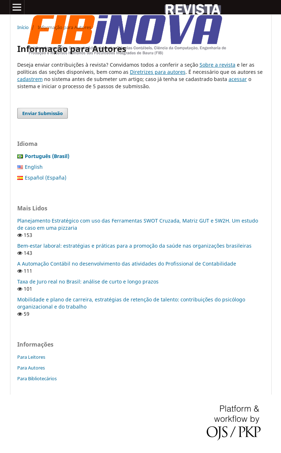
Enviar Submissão (42, 113)
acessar (238, 79)
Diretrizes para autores (158, 71)
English (34, 166)
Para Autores (31, 367)
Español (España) (45, 177)
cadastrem (30, 79)
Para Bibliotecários (37, 378)
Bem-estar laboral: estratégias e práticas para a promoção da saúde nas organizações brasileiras (134, 245)
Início (23, 27)
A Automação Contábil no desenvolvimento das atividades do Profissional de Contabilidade (126, 263)
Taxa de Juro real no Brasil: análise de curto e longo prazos (88, 281)
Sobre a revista (217, 64)
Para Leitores (31, 357)
